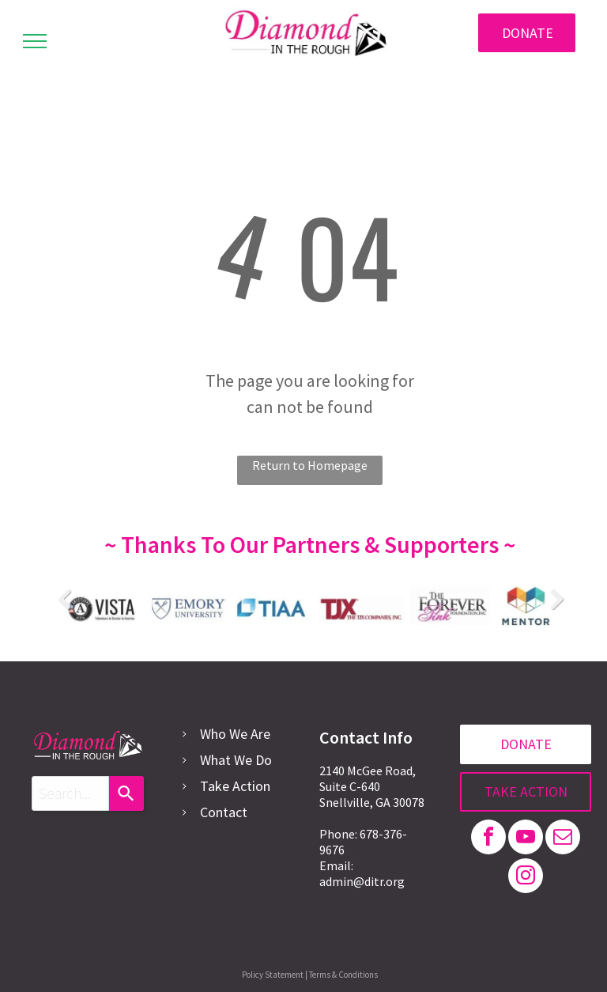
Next (555, 599)
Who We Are (235, 734)
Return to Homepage (310, 465)
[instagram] (525, 877)
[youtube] (525, 839)
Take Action (235, 786)
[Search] (126, 793)
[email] (562, 839)
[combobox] (70, 793)
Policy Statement (273, 974)
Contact (223, 812)
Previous (64, 599)
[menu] (34, 41)
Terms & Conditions (343, 974)
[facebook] (488, 839)
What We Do (236, 760)
